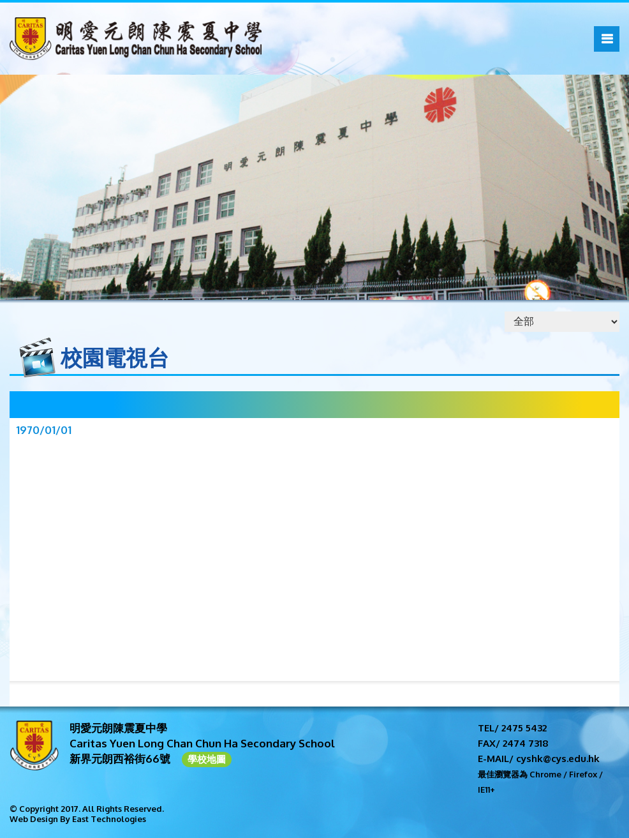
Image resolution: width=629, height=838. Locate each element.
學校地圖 (207, 759)
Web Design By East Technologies (78, 819)
